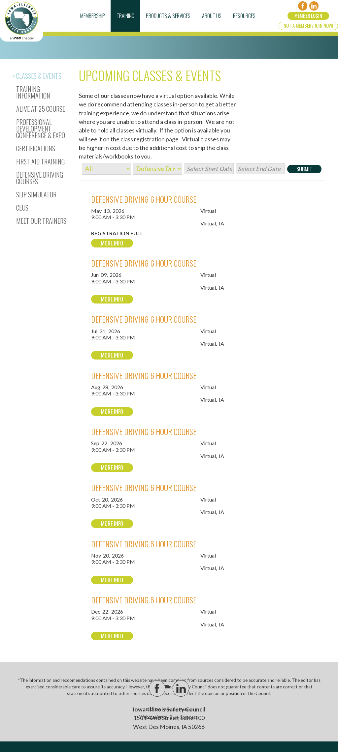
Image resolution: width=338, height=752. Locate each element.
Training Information (33, 92)
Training (125, 16)
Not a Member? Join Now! (308, 25)
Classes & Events (38, 76)
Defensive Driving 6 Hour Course (143, 199)
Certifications (35, 148)
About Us (211, 16)
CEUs (22, 208)
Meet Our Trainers (41, 221)
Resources (244, 16)
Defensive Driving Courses (39, 178)
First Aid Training (40, 161)
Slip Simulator (36, 194)
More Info (112, 243)
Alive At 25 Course (40, 109)
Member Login (308, 15)
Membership (92, 16)
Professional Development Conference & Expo (40, 128)
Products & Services (168, 16)
